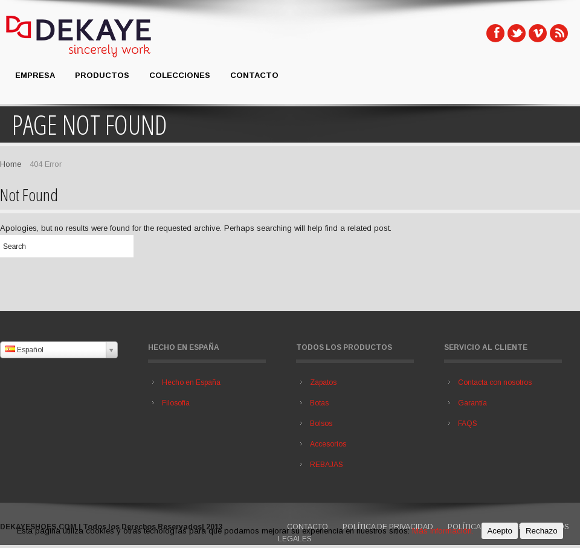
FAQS (467, 423)
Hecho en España (191, 382)
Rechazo (542, 530)
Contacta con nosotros (495, 382)
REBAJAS (326, 464)
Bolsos (321, 423)
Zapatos (323, 382)
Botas (319, 403)
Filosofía (176, 403)
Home (10, 164)
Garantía (472, 403)
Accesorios (328, 444)
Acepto (499, 530)
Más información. (443, 530)
